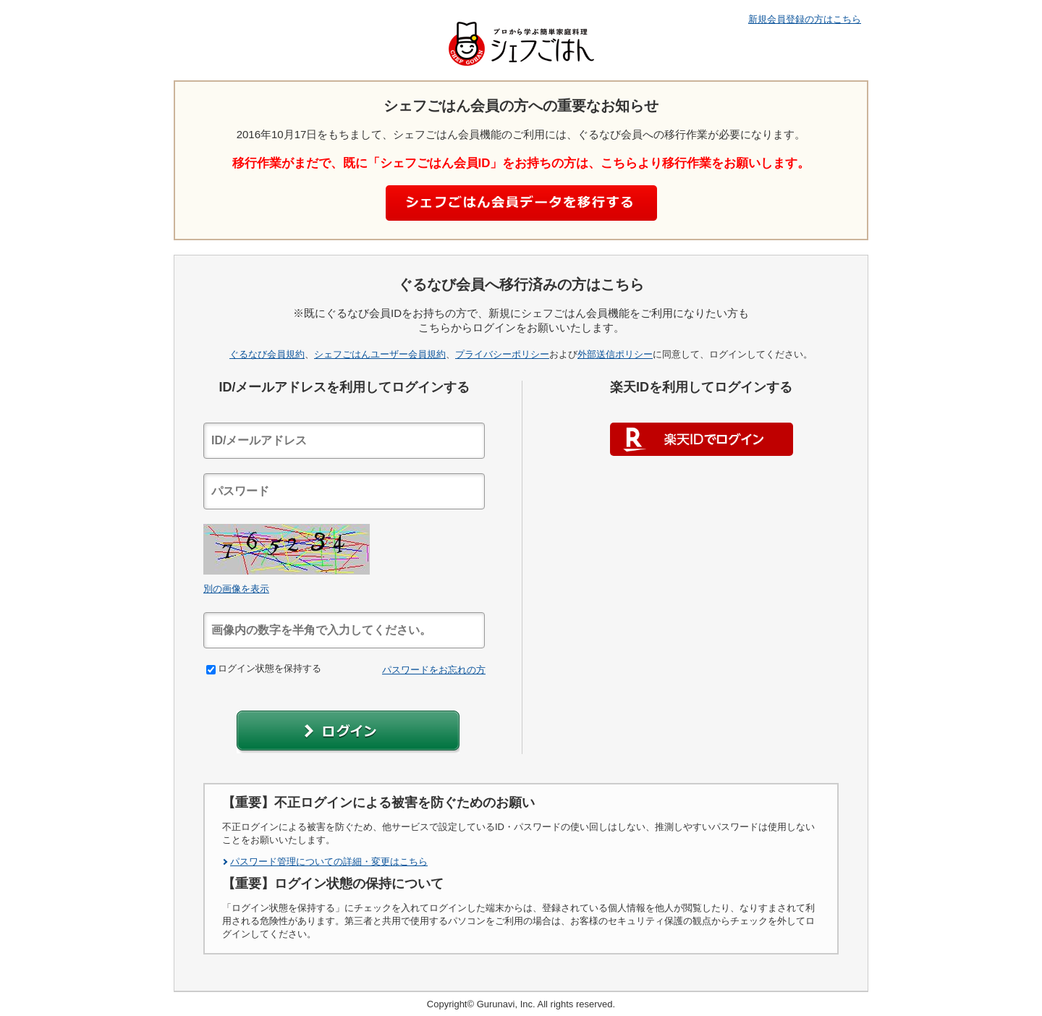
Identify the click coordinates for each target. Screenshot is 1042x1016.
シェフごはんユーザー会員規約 (380, 354)
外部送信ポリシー (615, 354)
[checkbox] (211, 669)
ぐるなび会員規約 (267, 354)
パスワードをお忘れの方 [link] (434, 669)
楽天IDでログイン (701, 439)
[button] (348, 732)
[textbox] (344, 441)
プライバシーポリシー (502, 354)
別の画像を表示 (236, 588)
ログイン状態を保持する (263, 668)
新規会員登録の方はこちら (804, 19)
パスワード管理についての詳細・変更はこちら (329, 861)
